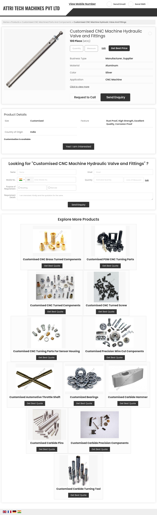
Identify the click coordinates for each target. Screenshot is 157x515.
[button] (82, 4)
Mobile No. (10, 180)
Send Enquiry (115, 97)
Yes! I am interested (78, 146)
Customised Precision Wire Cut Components (114, 351)
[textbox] (91, 48)
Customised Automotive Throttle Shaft (34, 397)
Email (90, 172)
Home (6, 22)
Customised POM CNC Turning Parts (110, 259)
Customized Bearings (84, 397)
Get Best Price (119, 48)
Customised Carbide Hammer (128, 397)
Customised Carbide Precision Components (99, 443)
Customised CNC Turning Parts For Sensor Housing (46, 351)
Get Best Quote (52, 265)
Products (15, 22)
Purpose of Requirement (9, 188)
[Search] (151, 3)
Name (12, 172)
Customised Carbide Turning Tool (78, 489)
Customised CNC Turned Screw (106, 305)
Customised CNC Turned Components (55, 305)
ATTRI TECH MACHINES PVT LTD (31, 8)
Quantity (88, 180)
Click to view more (79, 86)
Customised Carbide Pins (46, 443)
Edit (104, 48)
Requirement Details (9, 196)
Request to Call (85, 97)
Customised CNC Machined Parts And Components (46, 22)
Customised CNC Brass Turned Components (52, 259)
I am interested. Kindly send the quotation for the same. (85, 196)
